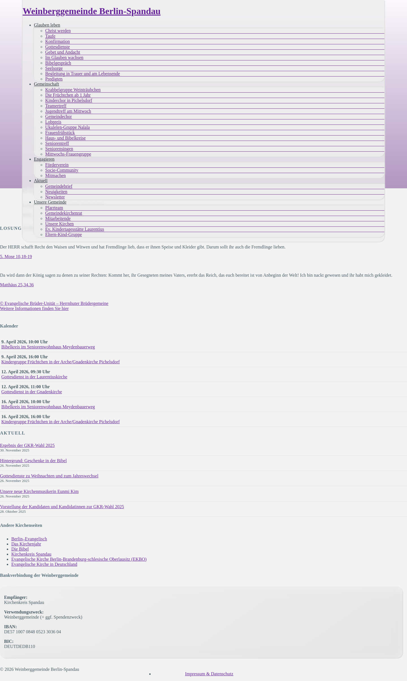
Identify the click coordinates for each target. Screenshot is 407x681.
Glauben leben (47, 25)
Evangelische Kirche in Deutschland (44, 564)
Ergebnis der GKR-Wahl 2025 (27, 445)
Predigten (53, 79)
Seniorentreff (57, 143)
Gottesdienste (57, 46)
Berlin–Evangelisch (29, 538)
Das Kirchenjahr (26, 544)
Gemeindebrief (58, 186)
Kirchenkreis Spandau (31, 554)
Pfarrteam (54, 207)
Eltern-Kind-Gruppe (63, 234)
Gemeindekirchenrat (63, 213)
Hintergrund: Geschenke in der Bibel (33, 460)
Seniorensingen (59, 148)
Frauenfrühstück (60, 132)
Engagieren (44, 159)
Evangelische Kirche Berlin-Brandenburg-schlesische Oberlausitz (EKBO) (79, 559)
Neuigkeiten (56, 191)
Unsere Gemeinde (50, 202)
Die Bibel (20, 549)
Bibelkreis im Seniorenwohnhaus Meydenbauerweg (48, 346)
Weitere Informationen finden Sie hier (34, 308)
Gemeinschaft (46, 84)
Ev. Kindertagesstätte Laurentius (74, 229)
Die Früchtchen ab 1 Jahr (68, 95)
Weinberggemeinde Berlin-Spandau (92, 11)
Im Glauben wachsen (64, 57)
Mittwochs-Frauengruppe (68, 154)
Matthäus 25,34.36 (17, 284)
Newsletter (55, 197)
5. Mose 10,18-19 (16, 256)
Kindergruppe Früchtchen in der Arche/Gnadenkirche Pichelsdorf (60, 361)
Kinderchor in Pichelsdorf (68, 100)
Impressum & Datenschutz (209, 673)
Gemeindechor (58, 116)
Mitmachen (55, 175)
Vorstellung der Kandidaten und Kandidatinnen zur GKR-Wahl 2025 (62, 506)
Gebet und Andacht (62, 52)
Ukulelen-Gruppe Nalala (67, 127)
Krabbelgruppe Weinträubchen (73, 89)
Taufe (50, 36)
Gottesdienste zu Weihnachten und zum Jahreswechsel (49, 475)
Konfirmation (57, 41)
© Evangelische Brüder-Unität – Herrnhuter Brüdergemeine (54, 303)
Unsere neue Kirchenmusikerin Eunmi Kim (39, 491)
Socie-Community (61, 170)
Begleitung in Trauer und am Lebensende (82, 73)
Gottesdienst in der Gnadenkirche (31, 391)
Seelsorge (54, 68)
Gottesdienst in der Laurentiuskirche (34, 376)
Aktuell (40, 180)
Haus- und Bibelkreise (65, 138)
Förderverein (57, 164)
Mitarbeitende (58, 218)
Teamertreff (55, 105)
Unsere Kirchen (59, 223)
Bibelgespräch (58, 62)
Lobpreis (53, 121)
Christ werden (58, 30)
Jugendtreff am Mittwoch (68, 111)
